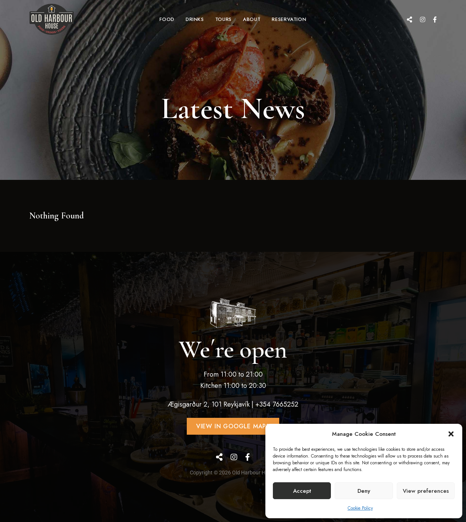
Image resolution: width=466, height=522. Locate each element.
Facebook (435, 19)
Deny (363, 491)
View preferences (426, 491)
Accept (302, 491)
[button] (451, 434)
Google (409, 19)
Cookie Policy (360, 508)
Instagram (422, 19)
